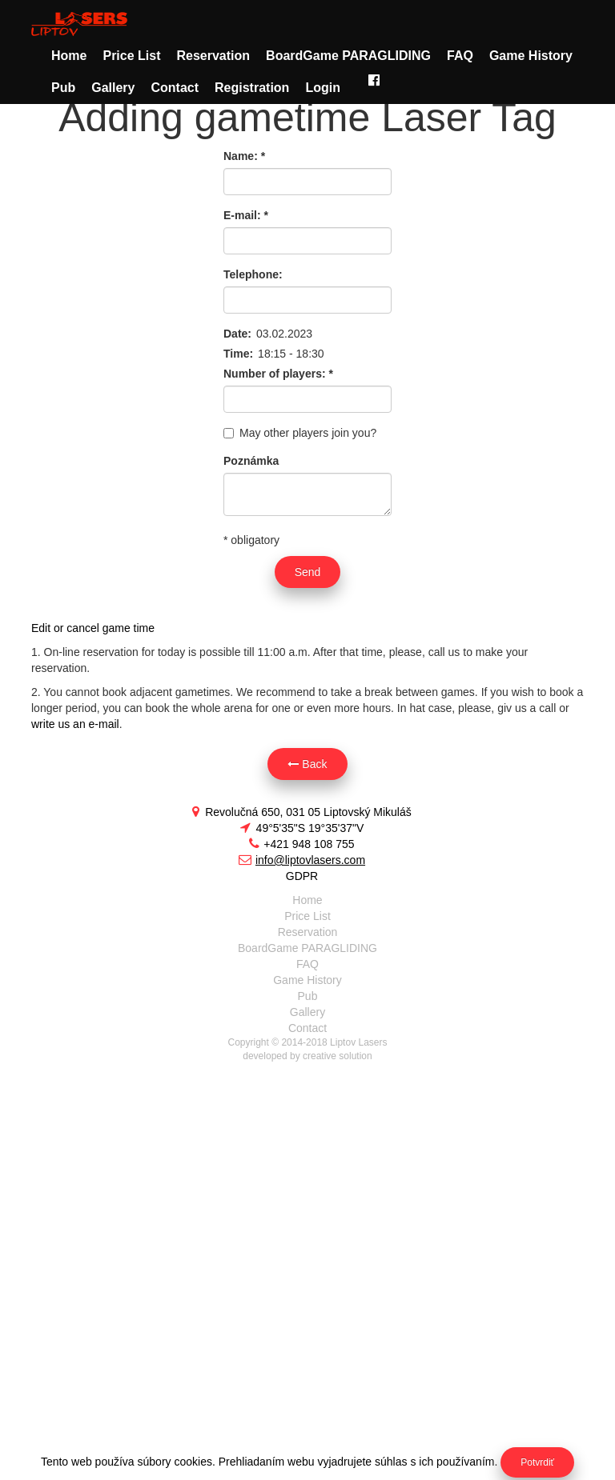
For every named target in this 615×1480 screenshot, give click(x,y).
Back (307, 764)
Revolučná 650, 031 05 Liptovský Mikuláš (301, 812)
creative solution (337, 1056)
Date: (237, 333)
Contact (175, 87)
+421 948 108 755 (301, 844)
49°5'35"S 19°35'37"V (302, 828)
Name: (244, 156)
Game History (531, 55)
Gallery (113, 87)
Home (68, 55)
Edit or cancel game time (93, 628)
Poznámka (251, 460)
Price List (131, 55)
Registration (252, 87)
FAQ (460, 55)
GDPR (302, 876)
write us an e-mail (75, 724)
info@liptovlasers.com (302, 860)
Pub (63, 87)
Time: (238, 353)
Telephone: (253, 274)
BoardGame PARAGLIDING (348, 55)
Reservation (213, 55)
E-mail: (245, 215)
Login (322, 87)
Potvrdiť (537, 1462)
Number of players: (278, 373)
